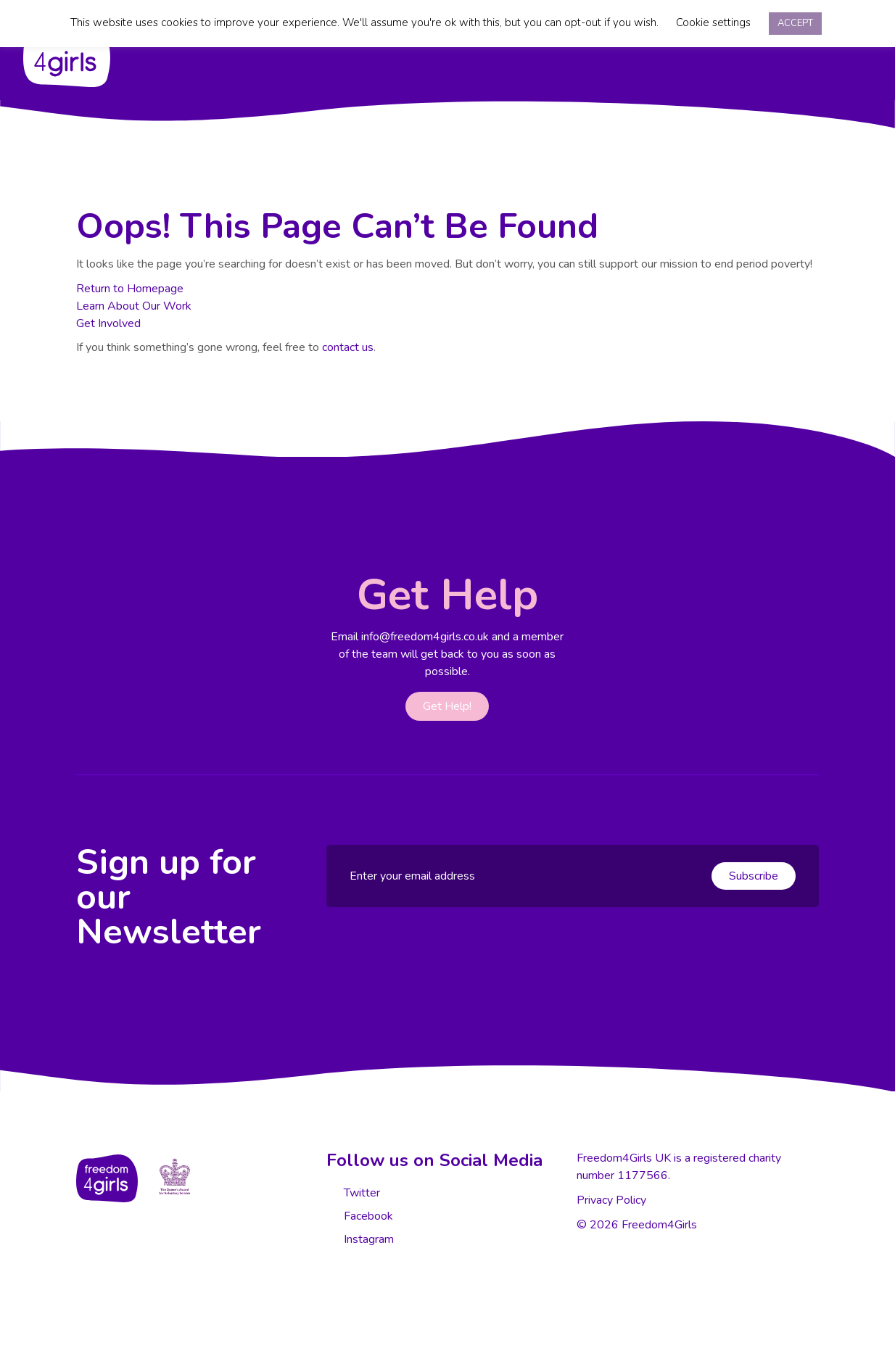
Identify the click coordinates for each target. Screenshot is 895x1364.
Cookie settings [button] (713, 22)
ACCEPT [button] (795, 23)
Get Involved (108, 323)
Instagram (367, 1239)
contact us (348, 347)
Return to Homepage (129, 289)
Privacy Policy (611, 1200)
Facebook (367, 1216)
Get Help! (447, 706)
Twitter (360, 1193)
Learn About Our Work (133, 306)
